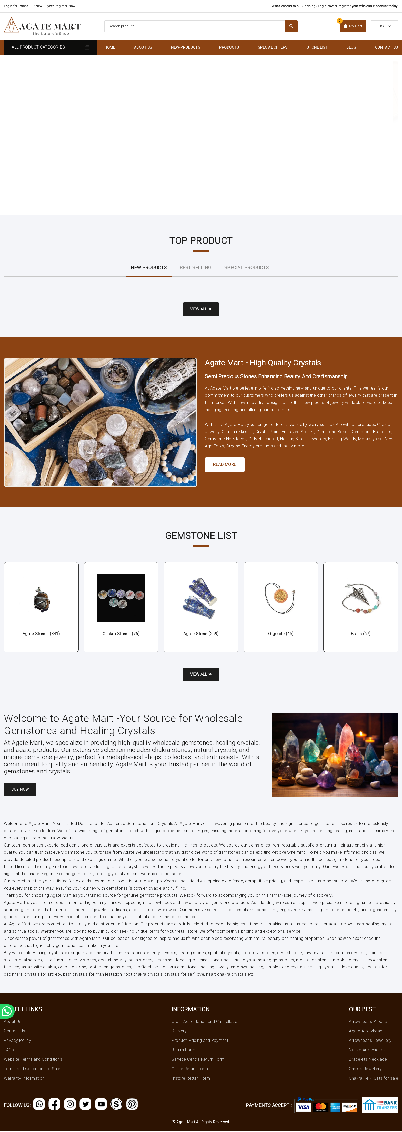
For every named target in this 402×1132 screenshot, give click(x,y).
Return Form (183, 1051)
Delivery (179, 1032)
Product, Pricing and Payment (200, 1041)
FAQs (9, 1051)
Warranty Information (24, 1079)
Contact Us (386, 47)
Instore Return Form (191, 1079)
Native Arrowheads (367, 1051)
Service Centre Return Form (198, 1060)
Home (109, 47)
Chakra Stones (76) (121, 634)
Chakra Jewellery (365, 1070)
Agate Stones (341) (41, 634)
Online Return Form (190, 1070)
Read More (224, 465)
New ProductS (149, 267)
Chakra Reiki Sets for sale (373, 1079)
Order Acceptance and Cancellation (206, 1022)
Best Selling (196, 267)
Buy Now (21, 790)
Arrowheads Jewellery (370, 1041)
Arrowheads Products (370, 1022)
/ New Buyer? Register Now (54, 6)
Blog (351, 47)
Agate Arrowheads (367, 1032)
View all (201, 309)
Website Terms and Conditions (33, 1060)
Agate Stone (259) (201, 634)
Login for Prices (16, 6)
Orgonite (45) (281, 634)
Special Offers (273, 47)
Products (229, 47)
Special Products (246, 267)
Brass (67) (361, 634)
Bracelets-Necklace (368, 1060)
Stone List (317, 47)
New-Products (185, 47)
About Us (143, 47)
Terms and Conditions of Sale (32, 1070)
